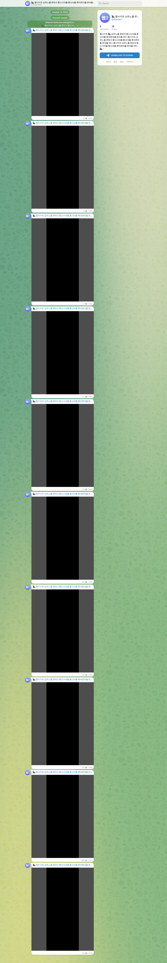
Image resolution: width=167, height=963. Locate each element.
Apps (122, 62)
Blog (115, 62)
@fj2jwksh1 (117, 19)
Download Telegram (119, 55)
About (108, 62)
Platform (130, 62)
